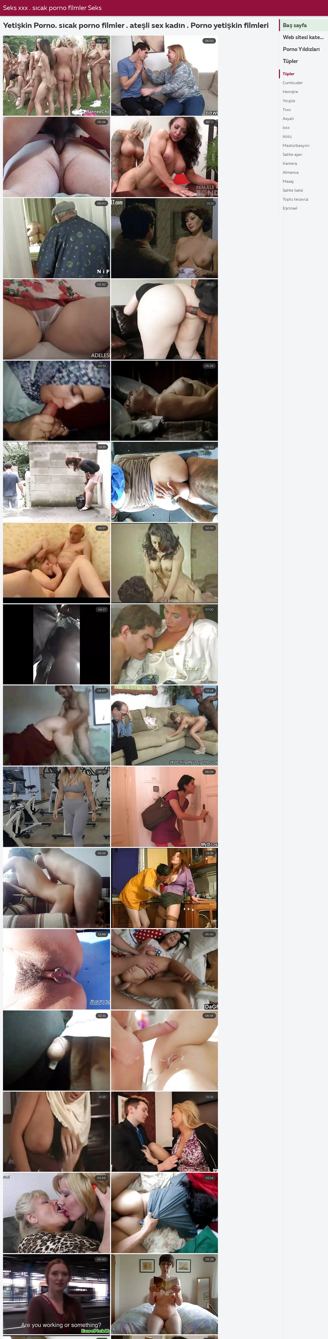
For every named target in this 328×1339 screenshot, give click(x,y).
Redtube (11, 1246)
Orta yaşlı (150, 1215)
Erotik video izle (90, 1332)
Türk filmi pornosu (44, 1332)
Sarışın (78, 1246)
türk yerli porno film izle (23, 1145)
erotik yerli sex (123, 1121)
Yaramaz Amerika (226, 1227)
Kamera (290, 164)
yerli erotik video (135, 1153)
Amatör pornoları (112, 1327)
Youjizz (289, 101)
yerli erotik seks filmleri (23, 1153)
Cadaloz (217, 1246)
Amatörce (150, 1202)
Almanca (291, 173)
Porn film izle (296, 1332)
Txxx (287, 110)
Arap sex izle (100, 1321)
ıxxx (286, 128)
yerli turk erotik (190, 1162)
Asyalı (288, 119)
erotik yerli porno (90, 1121)
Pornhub (11, 1234)
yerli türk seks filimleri (69, 1170)
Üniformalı (220, 1253)
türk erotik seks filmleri (23, 1137)
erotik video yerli (54, 1121)
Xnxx (7, 1227)
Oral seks (149, 1259)
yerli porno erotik (18, 1162)
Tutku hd (149, 1246)
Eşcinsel (290, 209)
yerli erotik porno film (103, 1145)
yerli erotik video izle (174, 1153)
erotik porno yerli (18, 1121)
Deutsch (79, 1215)
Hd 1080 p (13, 1221)
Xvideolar (12, 1253)
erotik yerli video (157, 1121)
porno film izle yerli (231, 1121)
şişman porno (19, 1321)
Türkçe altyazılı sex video (148, 1321)
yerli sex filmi (159, 1162)
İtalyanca (80, 1234)
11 (195, 994)
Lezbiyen (149, 1234)
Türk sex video (70, 1327)
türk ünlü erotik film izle (112, 1137)
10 (179, 994)
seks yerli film (86, 1129)
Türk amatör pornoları (205, 1321)
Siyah (77, 1259)
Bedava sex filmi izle (25, 1327)
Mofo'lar (218, 1202)
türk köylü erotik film (67, 1137)
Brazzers (11, 1259)
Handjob (149, 1253)
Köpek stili (220, 1234)
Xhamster (12, 1215)
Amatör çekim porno (174, 1332)
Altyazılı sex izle (60, 1321)
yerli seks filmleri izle (57, 1162)
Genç (76, 1227)
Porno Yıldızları (302, 49)
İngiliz (77, 1208)
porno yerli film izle (51, 1129)
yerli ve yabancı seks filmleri (118, 1170)
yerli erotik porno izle (195, 1145)
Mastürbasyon (296, 146)
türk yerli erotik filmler (190, 1137)
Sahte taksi (293, 191)
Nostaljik (218, 1240)
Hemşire (290, 92)
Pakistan (80, 1221)
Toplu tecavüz (295, 200)
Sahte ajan (292, 155)
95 (212, 994)
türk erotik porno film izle (239, 1129)
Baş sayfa (295, 25)
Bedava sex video (199, 1327)
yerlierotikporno (162, 1170)
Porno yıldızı (14, 1240)
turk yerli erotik (151, 1137)
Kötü (287, 137)
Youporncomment (20, 1208)
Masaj (288, 182)
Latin (77, 1240)
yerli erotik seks (234, 1145)
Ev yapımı (219, 1221)
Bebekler (149, 1221)
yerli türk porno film (226, 1162)
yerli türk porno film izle (23, 1170)
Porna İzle (283, 1327)
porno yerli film (16, 1129)
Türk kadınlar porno (256, 1321)
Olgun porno (258, 1332)
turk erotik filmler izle (192, 1129)
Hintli (77, 1202)
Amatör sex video (245, 1327)
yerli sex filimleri (94, 1162)
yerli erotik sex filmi (97, 1153)
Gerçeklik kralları (225, 1215)
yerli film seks (209, 1153)
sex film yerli (114, 1129)
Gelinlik (217, 1208)
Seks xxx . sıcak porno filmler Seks (52, 8)
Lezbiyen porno (156, 1327)
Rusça (77, 1253)
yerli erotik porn (64, 1145)
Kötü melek (220, 1259)
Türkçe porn (130, 1332)
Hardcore (12, 1202)
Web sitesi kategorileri (305, 37)
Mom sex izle (220, 1332)
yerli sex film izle (128, 1162)
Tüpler (291, 61)
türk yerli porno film (232, 1137)
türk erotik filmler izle (149, 1129)
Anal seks (149, 1240)
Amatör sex (299, 1321)
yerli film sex (238, 1153)
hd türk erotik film (193, 1121)
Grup (145, 1208)
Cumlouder (293, 83)
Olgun (147, 1227)
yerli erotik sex (62, 1153)
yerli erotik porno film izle (149, 1145)
